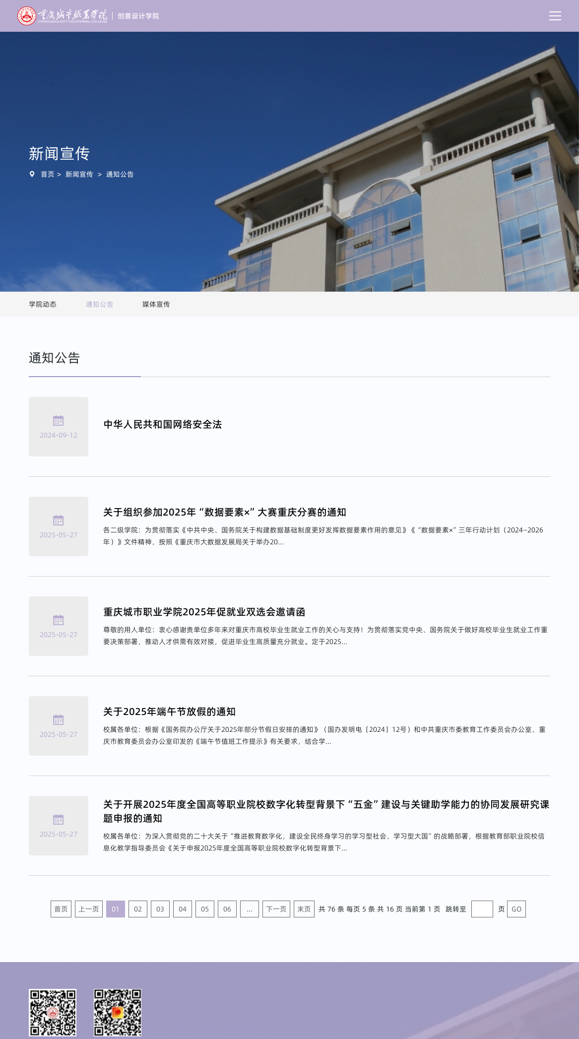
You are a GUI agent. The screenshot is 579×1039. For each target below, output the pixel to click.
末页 (304, 909)
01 (116, 909)
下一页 (276, 909)
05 (205, 909)
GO (516, 909)
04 (183, 909)
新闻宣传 (79, 174)
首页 (48, 174)
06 (227, 909)
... (250, 909)
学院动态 (43, 304)
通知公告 (120, 174)
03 (160, 909)
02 (138, 909)
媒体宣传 (156, 304)
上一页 (88, 909)
